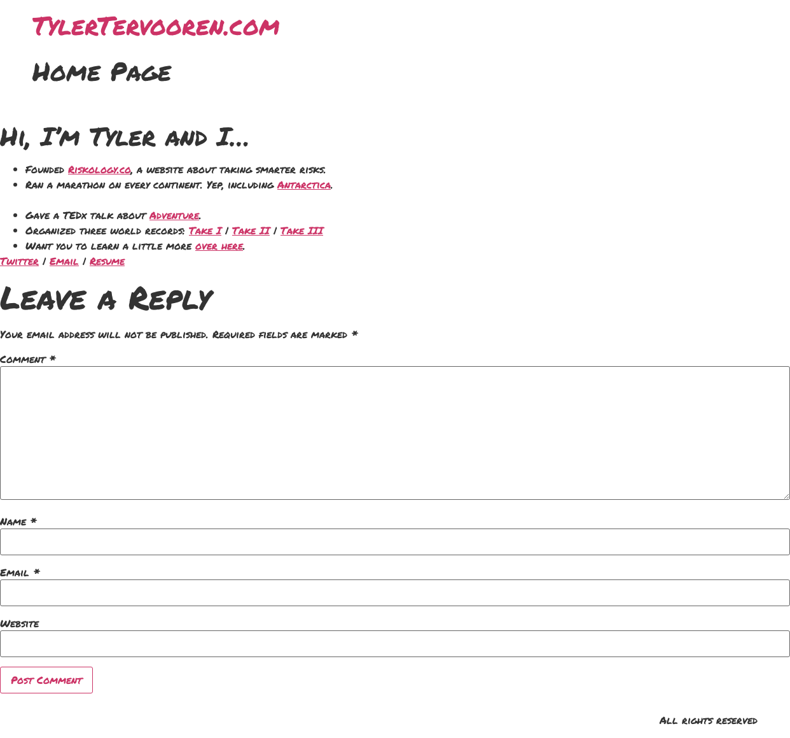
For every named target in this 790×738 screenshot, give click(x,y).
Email (64, 260)
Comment (28, 359)
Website (19, 623)
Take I (205, 230)
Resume (107, 260)
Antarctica (304, 184)
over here (219, 245)
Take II (251, 230)
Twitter (19, 260)
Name (18, 521)
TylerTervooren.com (156, 25)
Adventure (174, 215)
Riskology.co (99, 169)
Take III (302, 230)
